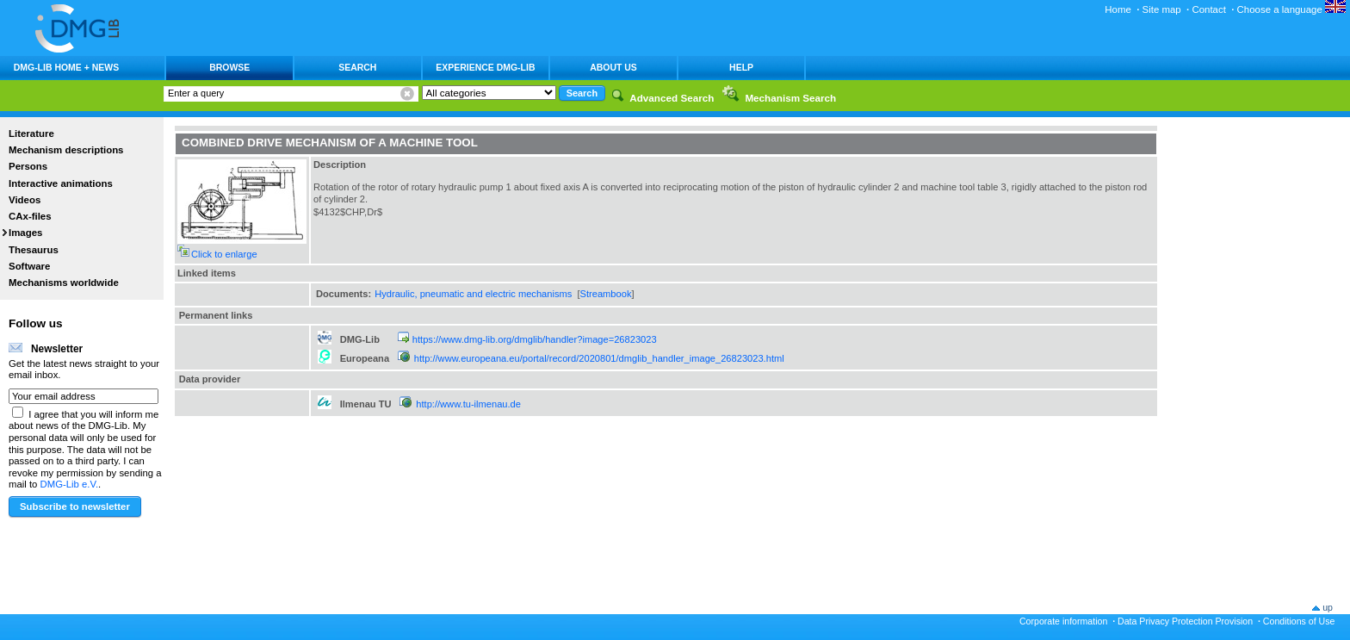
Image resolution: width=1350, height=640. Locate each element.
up (1327, 607)
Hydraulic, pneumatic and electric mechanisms (473, 294)
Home (1118, 9)
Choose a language (1291, 9)
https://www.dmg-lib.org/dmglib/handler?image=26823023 (534, 339)
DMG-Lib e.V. (69, 484)
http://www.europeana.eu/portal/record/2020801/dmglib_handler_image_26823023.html (599, 358)
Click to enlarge (224, 254)
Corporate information (1063, 621)
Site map (1162, 9)
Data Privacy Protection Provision (1185, 621)
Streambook (606, 294)
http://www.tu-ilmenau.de (468, 404)
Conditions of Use (1299, 621)
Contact (1208, 9)
